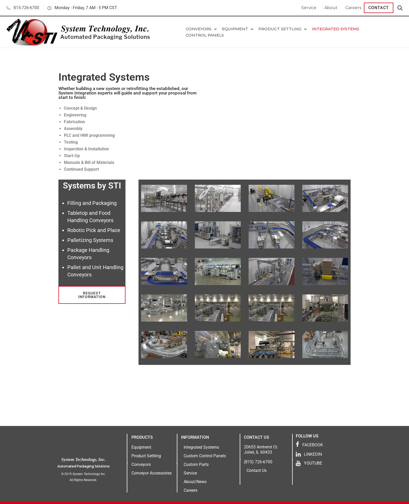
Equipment (235, 28)
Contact (378, 7)
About (331, 7)
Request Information (92, 295)
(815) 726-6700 (258, 461)
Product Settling (280, 28)
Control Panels (205, 35)
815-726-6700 (26, 7)
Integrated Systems (335, 28)
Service (308, 7)
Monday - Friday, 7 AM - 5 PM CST (86, 7)
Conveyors (199, 28)
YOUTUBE (313, 463)
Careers (353, 7)
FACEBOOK (312, 444)
